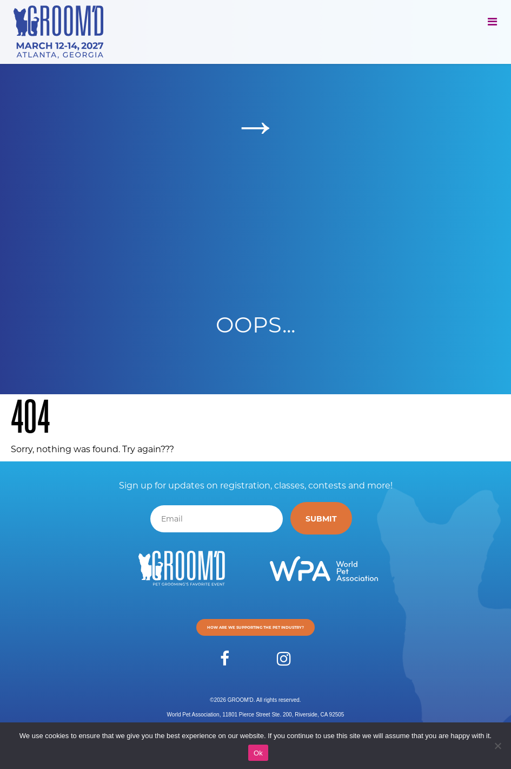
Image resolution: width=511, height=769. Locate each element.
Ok (258, 753)
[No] (497, 745)
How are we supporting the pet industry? (255, 627)
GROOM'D (241, 700)
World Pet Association (193, 715)
